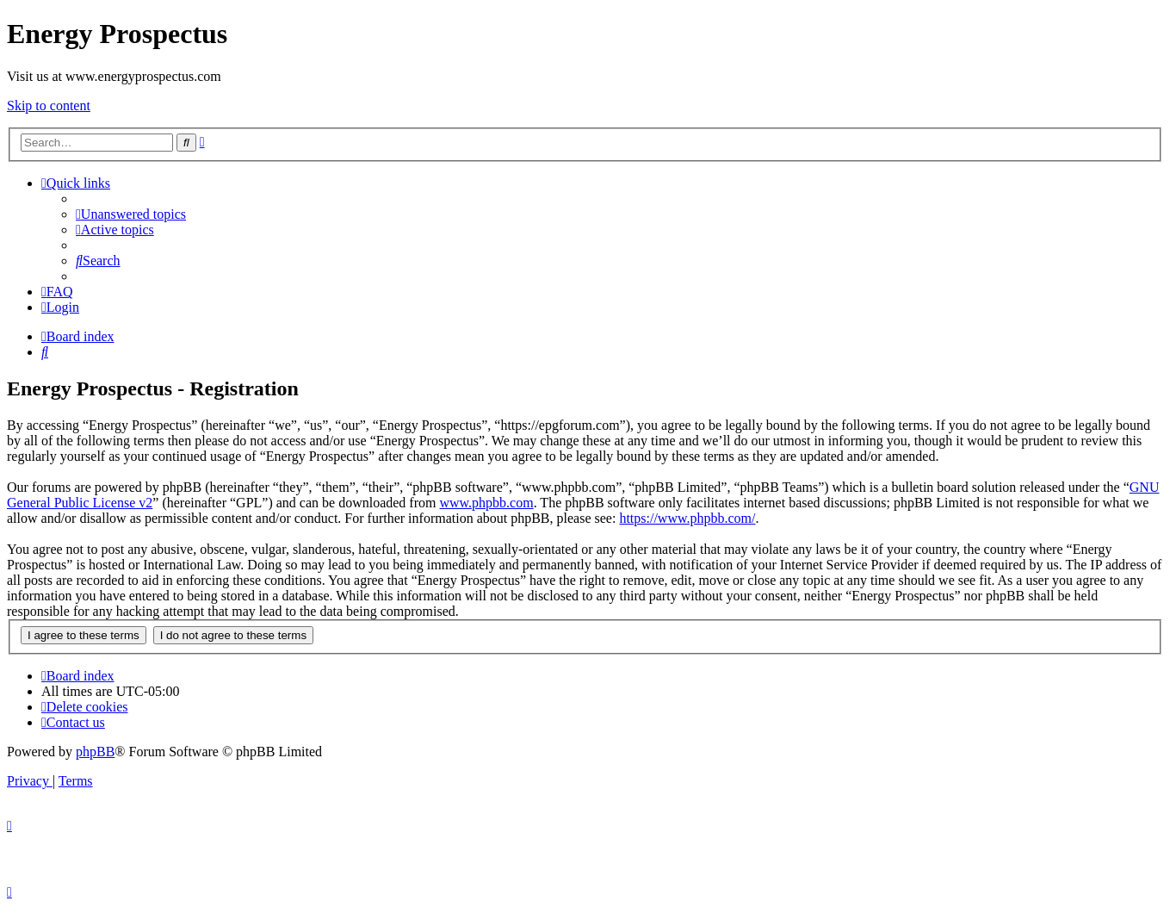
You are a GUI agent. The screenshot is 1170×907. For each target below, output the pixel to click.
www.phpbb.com (486, 502)
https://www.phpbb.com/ (687, 518)
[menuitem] (131, 214)
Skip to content (48, 105)
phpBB (95, 751)
